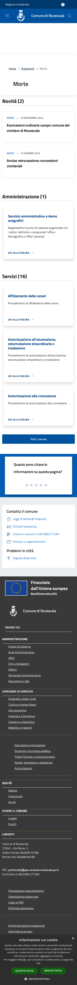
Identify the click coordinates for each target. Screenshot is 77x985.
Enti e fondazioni (18, 664)
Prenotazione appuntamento (26, 891)
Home (12, 68)
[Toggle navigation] (7, 15)
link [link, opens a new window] (38, 963)
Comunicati (15, 796)
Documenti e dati (18, 681)
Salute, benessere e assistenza (33, 762)
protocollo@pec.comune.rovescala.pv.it (33, 870)
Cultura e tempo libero (22, 704)
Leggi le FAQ (16, 902)
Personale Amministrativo (24, 675)
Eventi (12, 824)
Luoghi (12, 818)
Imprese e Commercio (21, 716)
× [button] (73, 938)
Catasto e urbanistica (21, 722)
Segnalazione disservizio (23, 896)
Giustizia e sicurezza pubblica (33, 751)
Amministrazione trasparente (26, 925)
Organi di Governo (19, 646)
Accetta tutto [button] (24, 970)
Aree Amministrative (21, 652)
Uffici (11, 658)
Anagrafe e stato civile (22, 699)
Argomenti (27, 68)
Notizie (12, 790)
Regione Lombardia (17, 4)
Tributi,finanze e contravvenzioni (35, 757)
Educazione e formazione (30, 745)
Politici (12, 669)
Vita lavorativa (17, 710)
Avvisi (10, 118)
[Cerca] (69, 16)
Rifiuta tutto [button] (53, 970)
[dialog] (38, 960)
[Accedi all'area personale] (62, 4)
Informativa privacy (20, 931)
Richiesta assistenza (20, 908)
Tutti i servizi (38, 439)
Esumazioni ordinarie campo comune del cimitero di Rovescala (38, 127)
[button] (38, 979)
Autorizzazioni (23, 768)
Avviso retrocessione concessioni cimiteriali (32, 163)
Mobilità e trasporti (20, 727)
